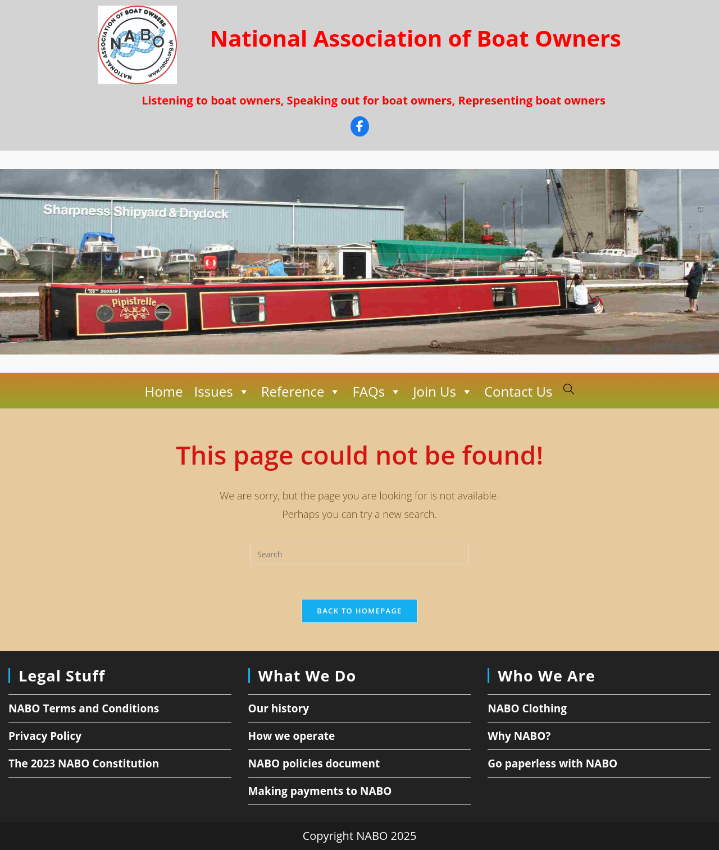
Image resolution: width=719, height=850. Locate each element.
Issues (221, 391)
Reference (301, 391)
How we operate (291, 736)
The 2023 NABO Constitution (83, 763)
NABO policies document (314, 763)
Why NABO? (519, 736)
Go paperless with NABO (552, 763)
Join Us (443, 391)
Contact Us (518, 391)
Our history (278, 708)
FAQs (377, 391)
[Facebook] (360, 128)
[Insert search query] (359, 554)
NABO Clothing (527, 708)
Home (164, 391)
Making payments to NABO (320, 791)
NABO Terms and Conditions (83, 708)
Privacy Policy (44, 736)
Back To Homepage (359, 611)
